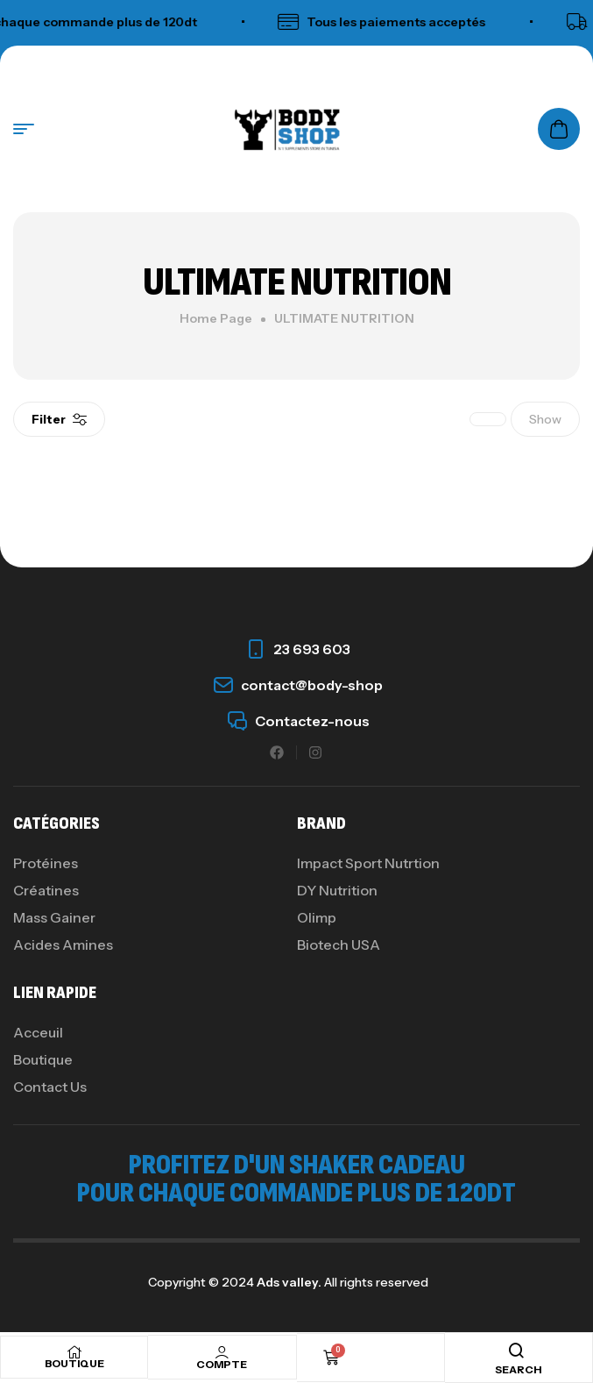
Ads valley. (289, 1282)
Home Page (216, 318)
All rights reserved (374, 1282)
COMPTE (221, 1364)
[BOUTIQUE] (74, 1352)
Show (545, 419)
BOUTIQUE (74, 1363)
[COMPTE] (221, 1352)
